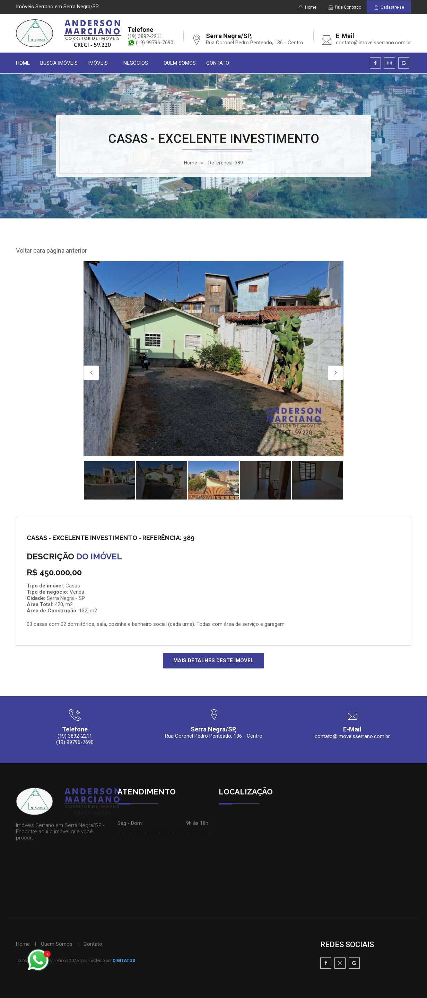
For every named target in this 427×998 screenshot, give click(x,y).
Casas (73, 586)
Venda (77, 592)
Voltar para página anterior (51, 250)
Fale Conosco (344, 7)
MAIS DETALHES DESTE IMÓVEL (213, 660)
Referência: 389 (225, 162)
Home (307, 7)
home (190, 162)
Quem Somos (56, 944)
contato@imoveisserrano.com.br (373, 42)
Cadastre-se (389, 7)
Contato (93, 944)
